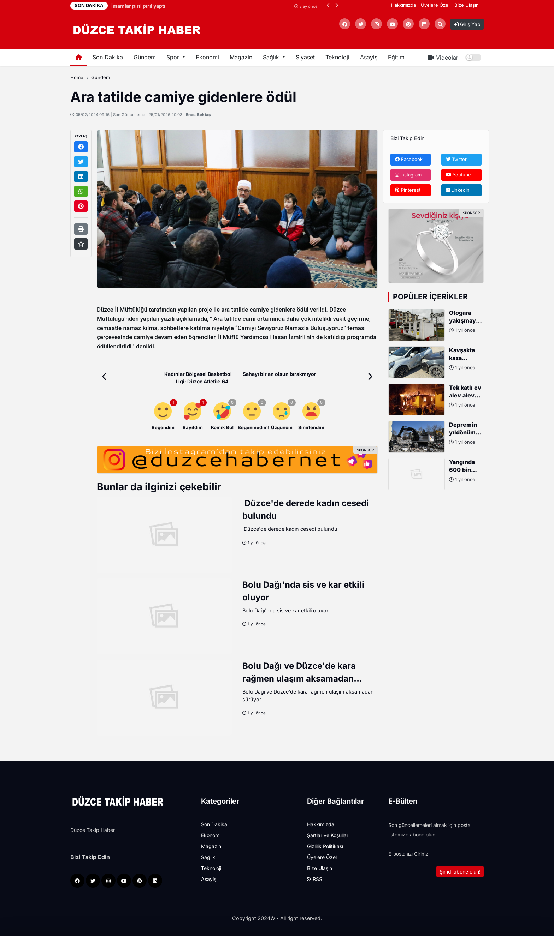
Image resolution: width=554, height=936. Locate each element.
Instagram (408, 175)
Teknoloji (337, 57)
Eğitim (396, 57)
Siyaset (305, 57)
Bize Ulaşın (466, 5)
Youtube (458, 175)
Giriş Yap (467, 24)
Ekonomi (207, 57)
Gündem (145, 57)
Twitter (456, 159)
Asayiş (368, 57)
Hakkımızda (403, 5)
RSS (314, 879)
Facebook (409, 159)
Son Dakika (108, 57)
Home (76, 77)
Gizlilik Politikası (325, 846)
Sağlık (208, 857)
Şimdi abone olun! (460, 872)
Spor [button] (173, 57)
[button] (328, 5)
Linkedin (458, 190)
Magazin (241, 57)
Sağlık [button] (272, 57)
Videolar (443, 57)
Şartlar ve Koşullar (327, 835)
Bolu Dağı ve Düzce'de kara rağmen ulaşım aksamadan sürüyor (299, 678)
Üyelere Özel (435, 5)
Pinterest (407, 190)
